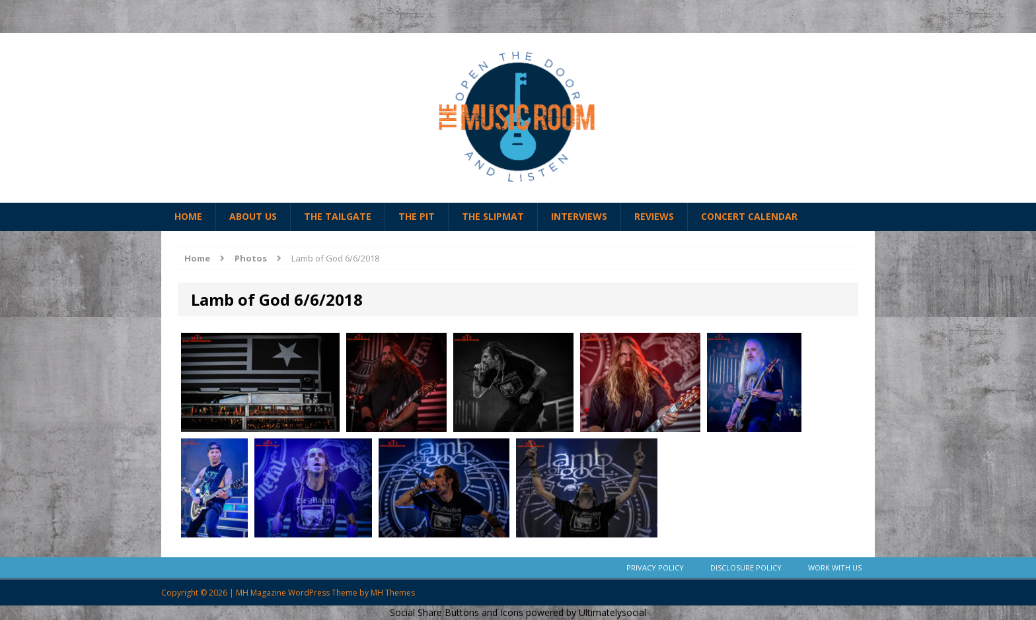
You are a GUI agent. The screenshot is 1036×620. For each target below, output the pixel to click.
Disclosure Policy (746, 567)
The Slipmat (493, 216)
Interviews (579, 216)
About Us (253, 216)
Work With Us (835, 567)
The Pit (416, 216)
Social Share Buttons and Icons (456, 612)
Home (188, 216)
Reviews (654, 216)
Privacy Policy (655, 567)
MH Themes (393, 592)
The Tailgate (337, 216)
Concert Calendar (749, 216)
